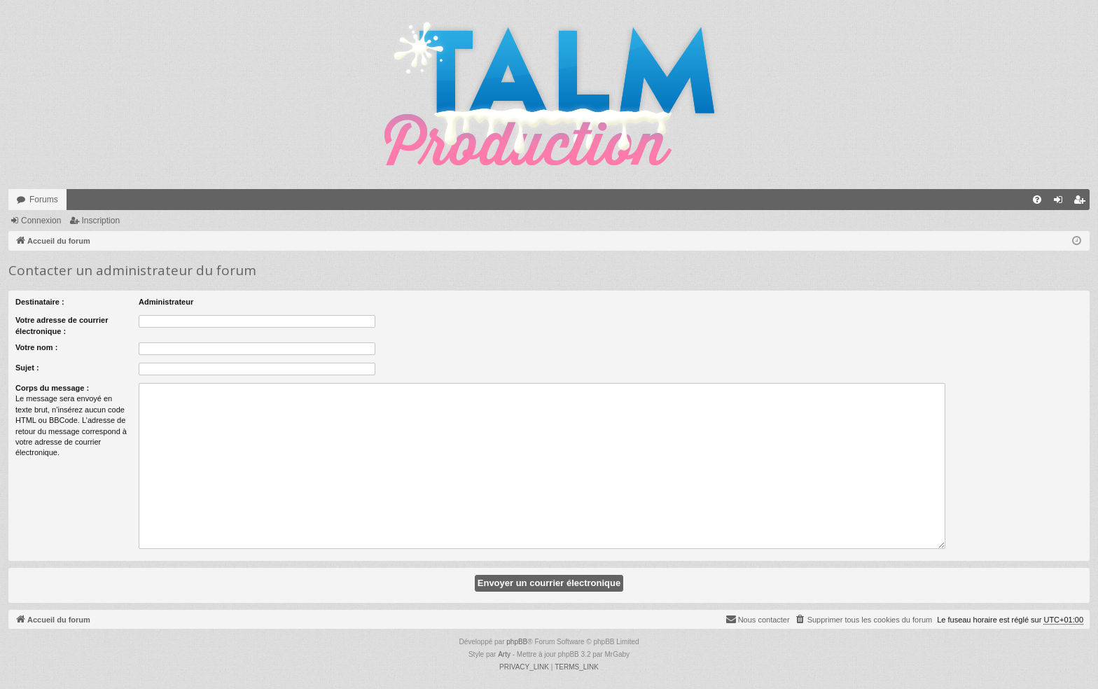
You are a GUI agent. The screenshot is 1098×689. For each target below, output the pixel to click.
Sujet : (27, 367)
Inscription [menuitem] (1082, 202)
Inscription (100, 220)
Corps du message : (52, 388)
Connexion (41, 220)
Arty (504, 654)
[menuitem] (1037, 199)
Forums (43, 199)
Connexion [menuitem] (1061, 202)
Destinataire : (39, 302)
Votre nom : (36, 347)
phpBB (516, 642)
